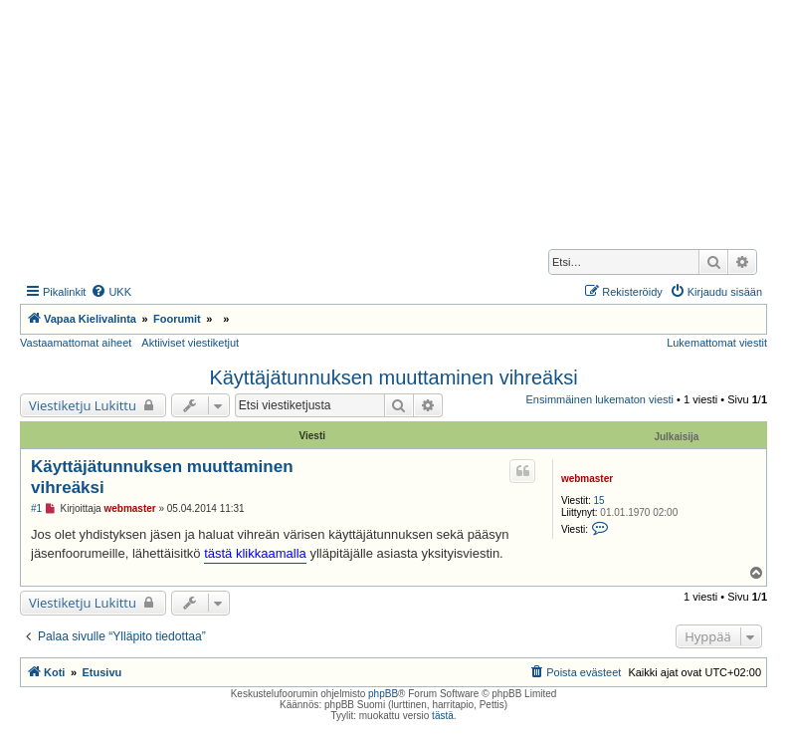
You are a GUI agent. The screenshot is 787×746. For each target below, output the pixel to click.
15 (599, 500)
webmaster (587, 478)
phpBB (383, 693)
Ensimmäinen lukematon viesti (599, 399)
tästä (443, 715)
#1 (36, 508)
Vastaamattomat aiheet (75, 343)
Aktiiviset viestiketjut (190, 343)
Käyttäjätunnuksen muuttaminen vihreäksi (393, 377)
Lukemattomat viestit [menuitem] (717, 343)
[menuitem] (111, 292)
